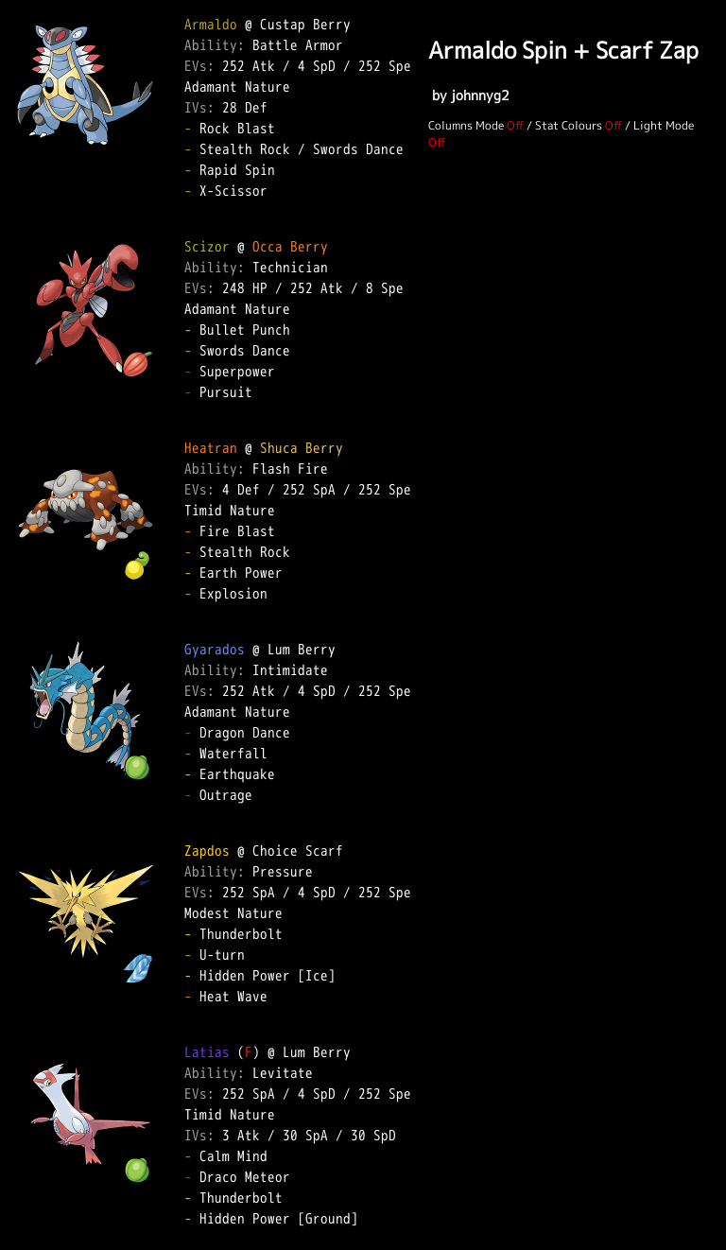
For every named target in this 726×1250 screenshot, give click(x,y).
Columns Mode (466, 125)
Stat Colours (568, 125)
